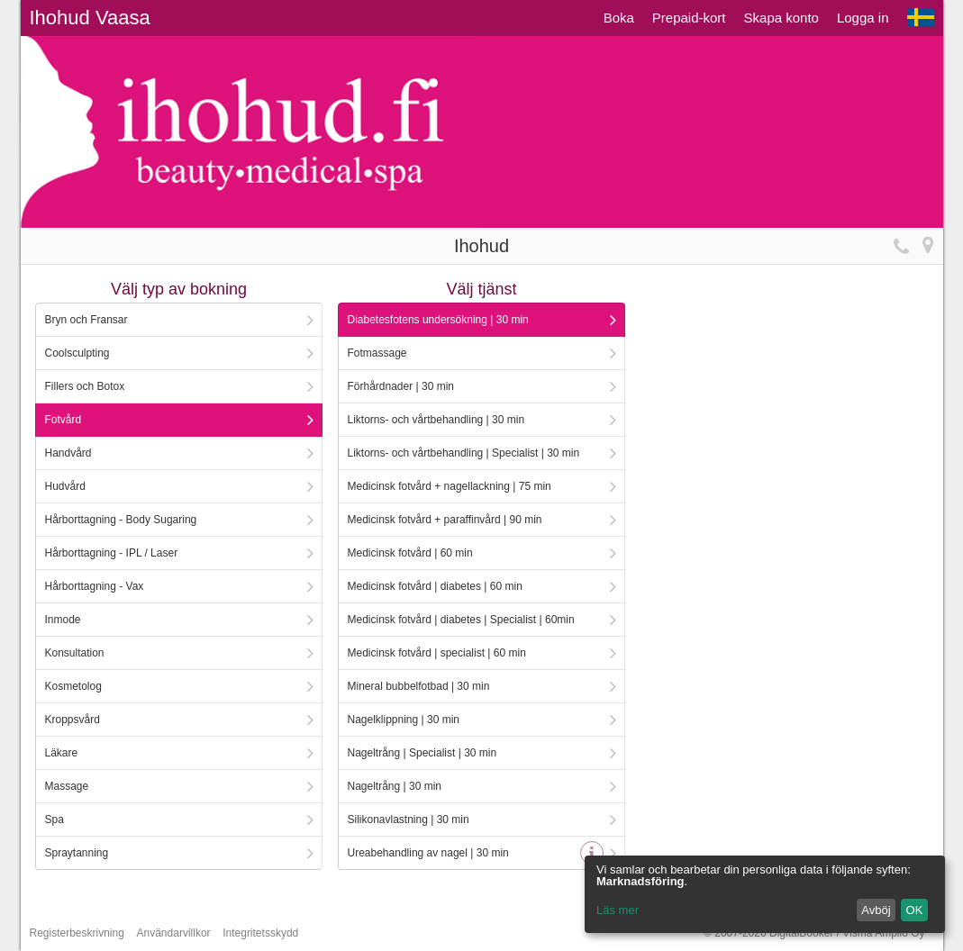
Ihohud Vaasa (90, 17)
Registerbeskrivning (77, 933)
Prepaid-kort (689, 17)
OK (914, 910)
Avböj (875, 910)
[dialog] (765, 894)
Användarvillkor (174, 933)
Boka (619, 17)
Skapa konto (781, 17)
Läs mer (617, 910)
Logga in (863, 17)
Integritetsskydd (260, 933)
